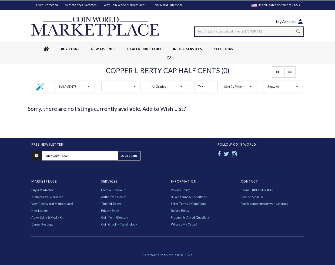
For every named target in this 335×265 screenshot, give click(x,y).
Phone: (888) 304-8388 (258, 190)
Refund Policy (180, 211)
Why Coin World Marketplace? (124, 5)
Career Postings (42, 224)
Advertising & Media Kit (47, 217)
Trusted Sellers (111, 204)
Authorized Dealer (113, 197)
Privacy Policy (180, 190)
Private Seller (110, 211)
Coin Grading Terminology (119, 224)
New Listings (39, 211)
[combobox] (74, 86)
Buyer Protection (46, 5)
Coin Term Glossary (114, 217)
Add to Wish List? (164, 108)
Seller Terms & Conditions (188, 204)
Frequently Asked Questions (190, 217)
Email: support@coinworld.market (264, 204)
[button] (40, 88)
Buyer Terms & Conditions (189, 197)
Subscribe (129, 155)
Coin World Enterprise (167, 5)
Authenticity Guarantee (81, 5)
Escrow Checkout (113, 190)
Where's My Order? (184, 224)
